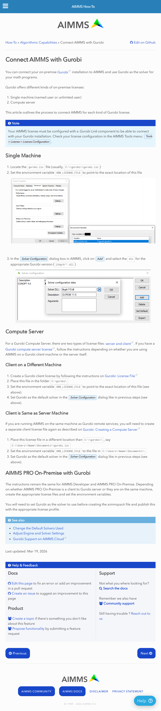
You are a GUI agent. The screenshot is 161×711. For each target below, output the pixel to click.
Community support (118, 603)
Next (146, 653)
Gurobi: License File (120, 376)
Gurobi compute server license (28, 349)
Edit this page (21, 583)
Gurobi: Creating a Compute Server (110, 429)
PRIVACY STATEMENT (127, 691)
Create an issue (23, 593)
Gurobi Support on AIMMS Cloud (38, 539)
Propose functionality (28, 628)
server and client (118, 343)
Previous (18, 653)
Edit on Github (144, 42)
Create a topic (23, 618)
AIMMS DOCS (72, 691)
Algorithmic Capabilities (38, 42)
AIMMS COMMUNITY (36, 691)
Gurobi (62, 72)
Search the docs (114, 588)
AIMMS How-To (83, 6)
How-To (11, 42)
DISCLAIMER (99, 691)
